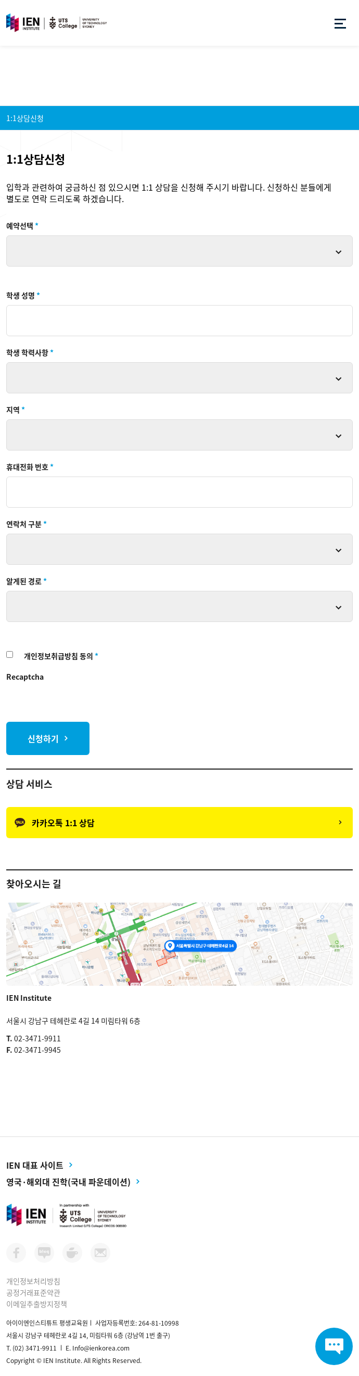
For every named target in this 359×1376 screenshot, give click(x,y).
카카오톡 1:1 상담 (55, 822)
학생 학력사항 (30, 352)
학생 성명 (23, 295)
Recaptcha (25, 676)
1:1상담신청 (25, 118)
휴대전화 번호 (30, 466)
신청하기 (43, 738)
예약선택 (22, 225)
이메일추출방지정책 (36, 1304)
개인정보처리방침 (33, 1281)
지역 (15, 409)
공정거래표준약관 (33, 1292)
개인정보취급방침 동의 (61, 656)
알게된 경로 (26, 581)
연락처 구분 (26, 524)
